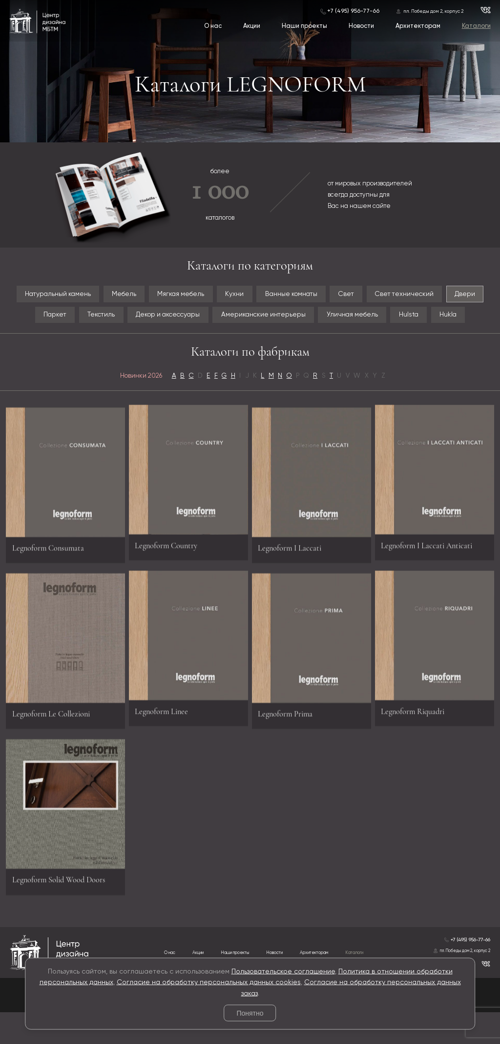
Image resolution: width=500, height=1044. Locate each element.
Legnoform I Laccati (294, 579)
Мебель (132, 294)
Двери (27, 317)
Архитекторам (417, 26)
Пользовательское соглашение (283, 971)
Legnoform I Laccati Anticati (433, 570)
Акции (251, 26)
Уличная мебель (410, 317)
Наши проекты (304, 26)
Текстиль (127, 317)
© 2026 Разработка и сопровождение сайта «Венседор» (250, 1038)
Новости (361, 26)
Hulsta (473, 317)
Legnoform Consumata (53, 579)
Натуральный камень (58, 294)
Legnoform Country (171, 570)
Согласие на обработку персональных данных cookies (209, 982)
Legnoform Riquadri (417, 737)
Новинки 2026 (130, 403)
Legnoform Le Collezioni (57, 746)
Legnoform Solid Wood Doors (65, 913)
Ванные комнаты (319, 294)
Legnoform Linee (165, 737)
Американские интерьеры (311, 317)
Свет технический (446, 294)
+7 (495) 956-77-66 (353, 11)
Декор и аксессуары (204, 317)
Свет (381, 294)
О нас (212, 26)
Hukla (250, 340)
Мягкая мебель (196, 294)
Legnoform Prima (289, 746)
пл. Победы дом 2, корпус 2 (433, 11)
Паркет (75, 317)
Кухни (256, 294)
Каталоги (475, 26)
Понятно (249, 1013)
